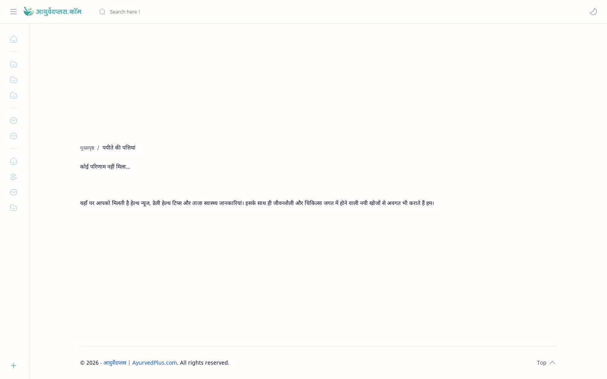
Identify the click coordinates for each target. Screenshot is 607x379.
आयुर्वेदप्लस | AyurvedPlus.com (140, 362)
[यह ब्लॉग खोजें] (161, 11)
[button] (593, 11)
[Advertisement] (312, 89)
